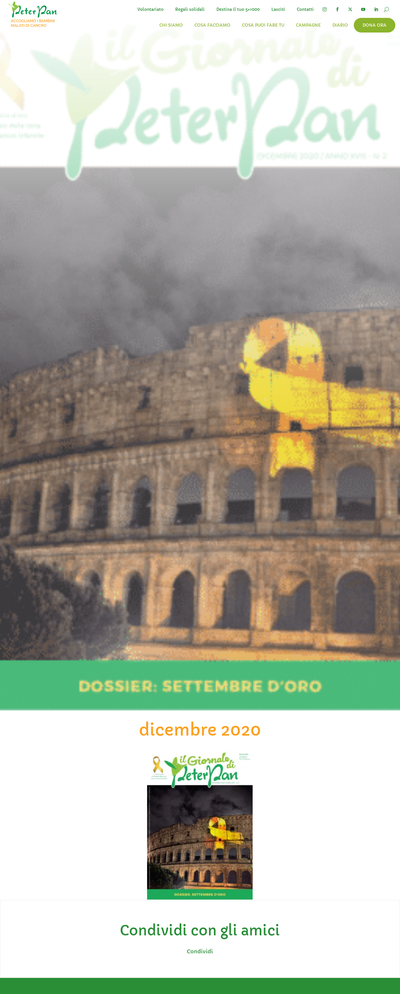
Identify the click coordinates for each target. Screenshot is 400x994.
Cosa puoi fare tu (263, 25)
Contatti (305, 9)
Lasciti (278, 9)
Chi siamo (171, 25)
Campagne (308, 25)
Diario (340, 25)
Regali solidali (190, 9)
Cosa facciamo (212, 25)
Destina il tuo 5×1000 (238, 9)
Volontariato (150, 9)
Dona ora (375, 25)
